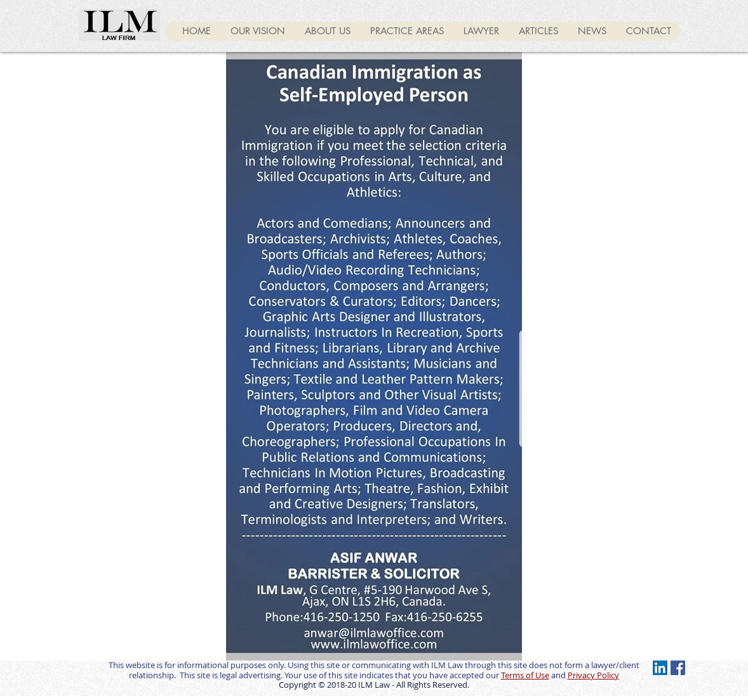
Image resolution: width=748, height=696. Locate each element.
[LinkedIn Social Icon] (660, 668)
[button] (538, 31)
